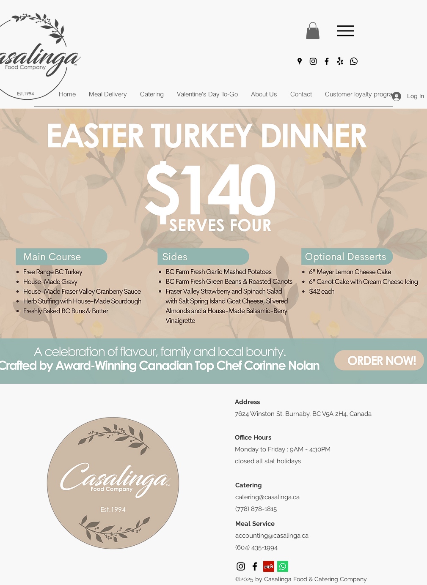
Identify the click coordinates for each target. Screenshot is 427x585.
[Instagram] (313, 61)
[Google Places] (299, 61)
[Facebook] (326, 61)
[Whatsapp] (353, 61)
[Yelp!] (340, 61)
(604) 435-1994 (256, 547)
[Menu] (345, 31)
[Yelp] (268, 566)
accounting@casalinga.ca (272, 535)
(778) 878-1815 (256, 509)
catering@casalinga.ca (267, 497)
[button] (313, 30)
